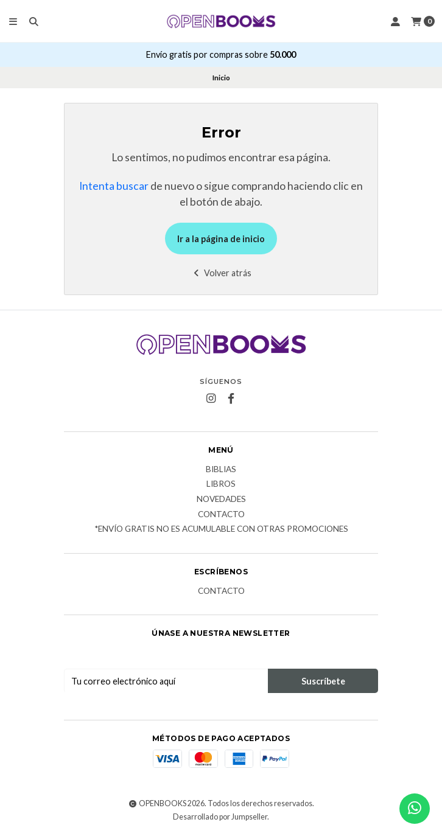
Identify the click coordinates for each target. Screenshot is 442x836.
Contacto (221, 514)
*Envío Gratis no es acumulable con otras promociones (221, 529)
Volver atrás (221, 273)
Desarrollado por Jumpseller (220, 816)
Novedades (221, 499)
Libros (221, 484)
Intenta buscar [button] (114, 185)
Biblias (221, 469)
